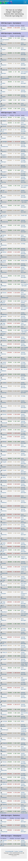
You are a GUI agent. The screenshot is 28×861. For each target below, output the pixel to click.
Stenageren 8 (4, 345)
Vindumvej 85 (4, 460)
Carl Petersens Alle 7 (3, 192)
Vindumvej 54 (4, 124)
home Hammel (24, 553)
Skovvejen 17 (4, 338)
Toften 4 (4, 411)
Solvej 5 (4, 120)
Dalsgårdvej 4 (4, 314)
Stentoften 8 (3, 507)
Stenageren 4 (4, 434)
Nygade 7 (4, 289)
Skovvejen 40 (4, 367)
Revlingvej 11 (4, 548)
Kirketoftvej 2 (4, 419)
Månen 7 (4, 765)
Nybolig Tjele (24, 260)
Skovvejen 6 (3, 522)
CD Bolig (23, 68)
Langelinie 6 (3, 802)
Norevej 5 (4, 645)
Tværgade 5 (3, 155)
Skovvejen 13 (4, 485)
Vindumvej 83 (4, 711)
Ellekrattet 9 (3, 519)
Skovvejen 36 (4, 585)
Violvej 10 (4, 652)
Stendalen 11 (4, 88)
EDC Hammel (24, 369)
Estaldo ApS (24, 215)
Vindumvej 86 (4, 422)
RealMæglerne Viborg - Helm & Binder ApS (24, 664)
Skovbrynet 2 (4, 714)
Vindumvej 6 (3, 151)
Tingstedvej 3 (4, 694)
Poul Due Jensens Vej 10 (3, 217)
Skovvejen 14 (4, 489)
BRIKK (22, 721)
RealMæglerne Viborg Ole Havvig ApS (24, 568)
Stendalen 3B (4, 69)
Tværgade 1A (4, 475)
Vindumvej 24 (4, 794)
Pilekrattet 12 (4, 451)
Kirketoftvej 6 (4, 748)
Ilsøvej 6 (4, 157)
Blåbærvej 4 (3, 751)
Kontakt (21, 851)
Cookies (16, 851)
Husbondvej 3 (4, 611)
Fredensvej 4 (4, 282)
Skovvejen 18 (4, 782)
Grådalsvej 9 (3, 328)
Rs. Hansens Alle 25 (3, 607)
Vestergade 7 (4, 171)
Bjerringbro (23, 473)
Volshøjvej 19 (4, 778)
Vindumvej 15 (4, 265)
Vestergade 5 (4, 578)
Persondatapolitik (9, 851)
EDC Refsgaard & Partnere (24, 593)
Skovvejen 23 (4, 568)
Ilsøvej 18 (4, 117)
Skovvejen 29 (4, 755)
